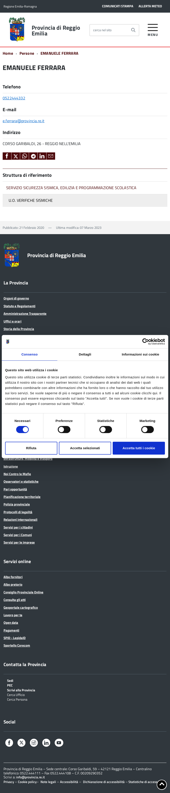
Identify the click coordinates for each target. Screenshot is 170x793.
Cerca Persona (17, 699)
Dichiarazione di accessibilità (104, 781)
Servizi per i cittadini (18, 527)
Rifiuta (31, 448)
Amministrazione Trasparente (25, 313)
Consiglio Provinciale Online (23, 592)
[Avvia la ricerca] (133, 30)
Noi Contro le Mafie (17, 473)
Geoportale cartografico (21, 607)
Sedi (10, 680)
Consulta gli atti (15, 599)
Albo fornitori (13, 576)
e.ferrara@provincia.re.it (23, 121)
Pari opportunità (15, 489)
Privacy (9, 781)
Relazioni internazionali (20, 519)
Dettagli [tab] (85, 354)
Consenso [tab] (29, 354)
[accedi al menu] (153, 29)
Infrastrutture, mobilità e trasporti (28, 458)
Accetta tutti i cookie (139, 448)
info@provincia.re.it (30, 777)
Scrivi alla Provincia (21, 690)
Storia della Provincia (19, 328)
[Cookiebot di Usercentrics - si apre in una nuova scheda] (145, 341)
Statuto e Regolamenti (19, 306)
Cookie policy (27, 781)
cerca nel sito (102, 30)
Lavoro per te (13, 615)
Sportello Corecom (17, 645)
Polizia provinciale (17, 504)
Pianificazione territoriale (22, 496)
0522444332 (14, 98)
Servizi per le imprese (19, 542)
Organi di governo (16, 298)
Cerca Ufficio (16, 694)
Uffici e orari (12, 321)
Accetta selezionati (85, 448)
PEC (10, 685)
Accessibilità (69, 781)
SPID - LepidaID (15, 637)
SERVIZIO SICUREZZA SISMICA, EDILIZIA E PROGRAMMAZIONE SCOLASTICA (71, 188)
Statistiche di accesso (143, 781)
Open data (11, 622)
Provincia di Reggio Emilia (56, 30)
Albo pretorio (13, 584)
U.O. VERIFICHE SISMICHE (31, 200)
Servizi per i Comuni (18, 534)
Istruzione (11, 466)
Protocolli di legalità (18, 512)
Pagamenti (11, 630)
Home (8, 53)
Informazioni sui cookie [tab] (140, 354)
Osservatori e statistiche (21, 481)
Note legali (48, 781)
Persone (26, 53)
